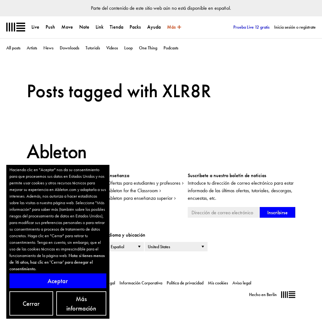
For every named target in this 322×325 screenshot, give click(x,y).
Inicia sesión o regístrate (295, 27)
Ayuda (154, 27)
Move (67, 27)
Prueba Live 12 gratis (251, 27)
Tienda (116, 27)
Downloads (69, 48)
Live (35, 27)
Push (50, 27)
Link (99, 27)
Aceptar (57, 281)
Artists (32, 48)
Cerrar (31, 304)
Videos (112, 48)
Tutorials (93, 48)
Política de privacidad (185, 283)
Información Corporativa (140, 283)
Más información (81, 303)
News (48, 48)
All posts (13, 48)
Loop (128, 48)
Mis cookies (218, 283)
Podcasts (171, 48)
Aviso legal (241, 283)
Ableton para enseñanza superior (140, 198)
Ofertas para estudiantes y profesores (143, 183)
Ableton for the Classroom (132, 190)
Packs (135, 27)
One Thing (148, 48)
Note (84, 27)
